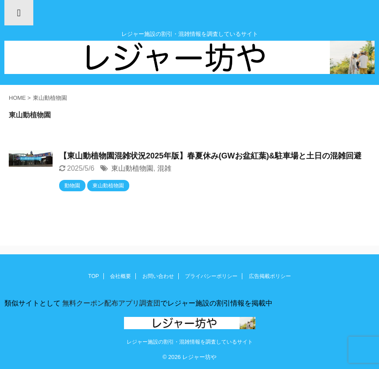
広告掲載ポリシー (270, 276)
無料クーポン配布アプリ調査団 (110, 303)
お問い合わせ (158, 276)
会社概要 (120, 276)
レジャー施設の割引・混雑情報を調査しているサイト (190, 342)
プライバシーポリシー (211, 276)
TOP (93, 276)
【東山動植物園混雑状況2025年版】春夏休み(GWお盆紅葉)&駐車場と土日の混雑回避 (210, 155)
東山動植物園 (132, 168)
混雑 (164, 168)
